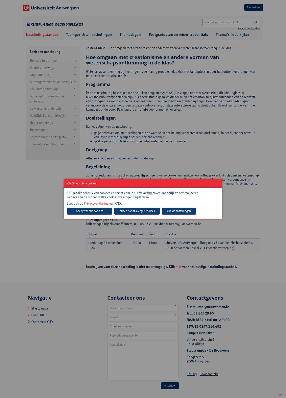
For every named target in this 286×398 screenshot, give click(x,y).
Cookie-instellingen (179, 211)
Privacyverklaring (96, 203)
